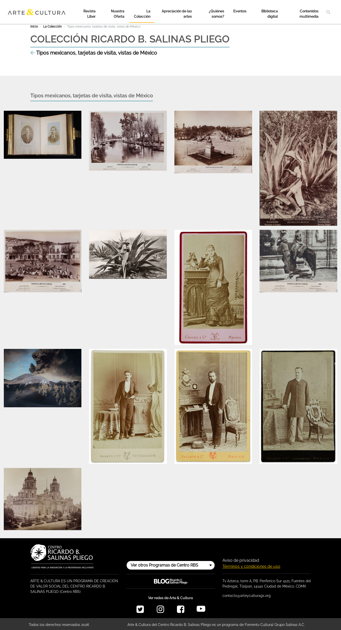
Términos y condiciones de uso (251, 566)
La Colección (52, 26)
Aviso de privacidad (240, 560)
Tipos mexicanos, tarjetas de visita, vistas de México (93, 53)
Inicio (34, 26)
